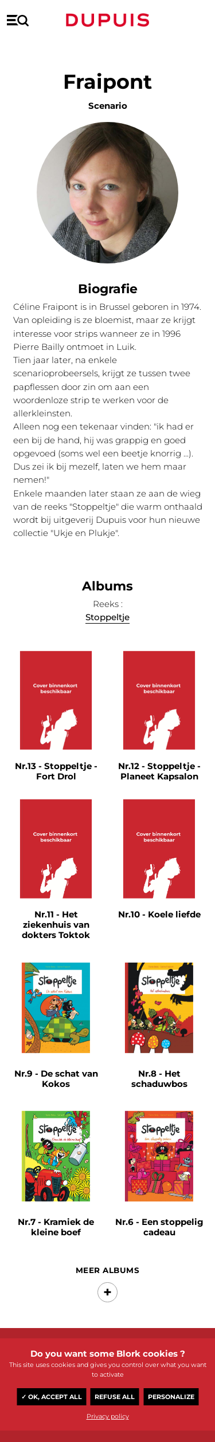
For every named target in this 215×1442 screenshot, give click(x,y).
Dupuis (108, 20)
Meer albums (107, 1270)
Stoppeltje (107, 618)
